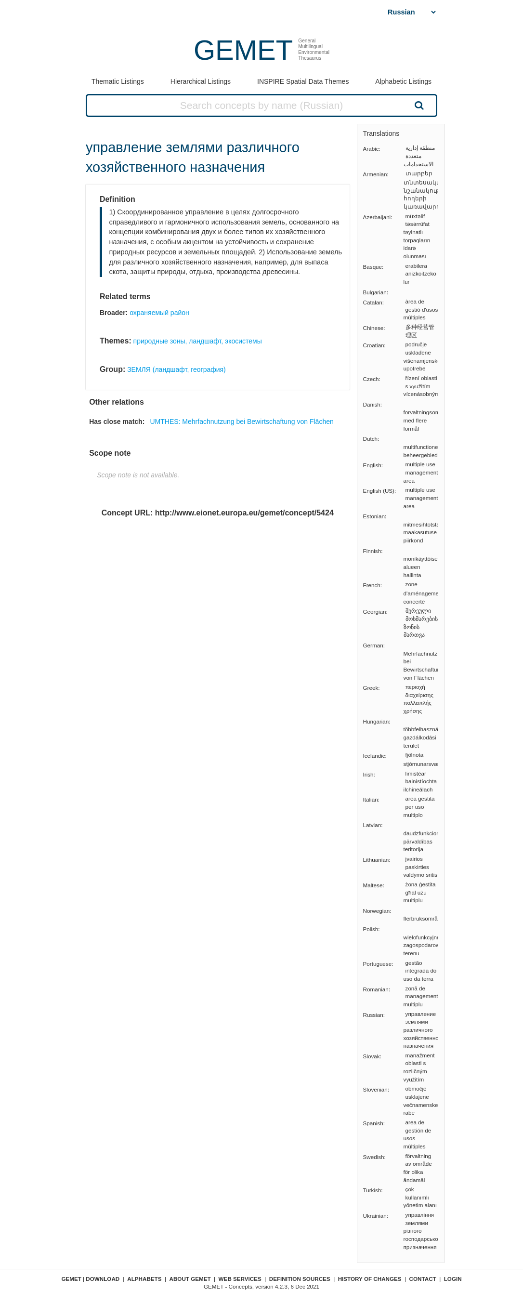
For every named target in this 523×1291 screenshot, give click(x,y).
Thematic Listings (118, 81)
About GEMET (190, 1279)
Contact (422, 1279)
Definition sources (299, 1279)
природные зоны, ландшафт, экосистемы (197, 341)
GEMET (243, 50)
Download (102, 1279)
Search (418, 105)
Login (453, 1279)
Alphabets (144, 1279)
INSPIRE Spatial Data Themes (303, 81)
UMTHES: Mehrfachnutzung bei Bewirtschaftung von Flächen (241, 421)
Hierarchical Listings (200, 81)
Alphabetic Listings (403, 81)
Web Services (240, 1279)
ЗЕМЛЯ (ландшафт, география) (176, 369)
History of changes (370, 1279)
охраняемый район (159, 312)
